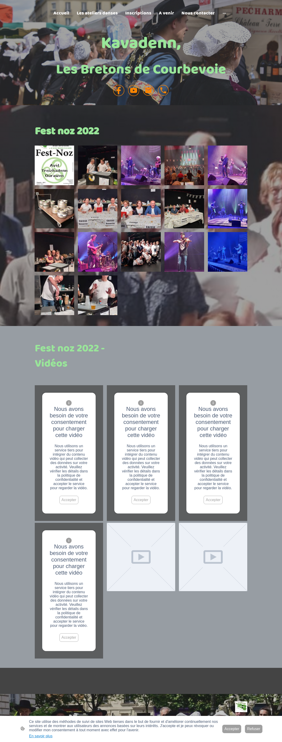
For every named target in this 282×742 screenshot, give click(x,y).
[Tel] (163, 90)
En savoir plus (41, 736)
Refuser (253, 729)
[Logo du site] (241, 706)
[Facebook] (118, 90)
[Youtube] (133, 90)
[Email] (148, 90)
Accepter (69, 500)
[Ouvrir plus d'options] (224, 13)
